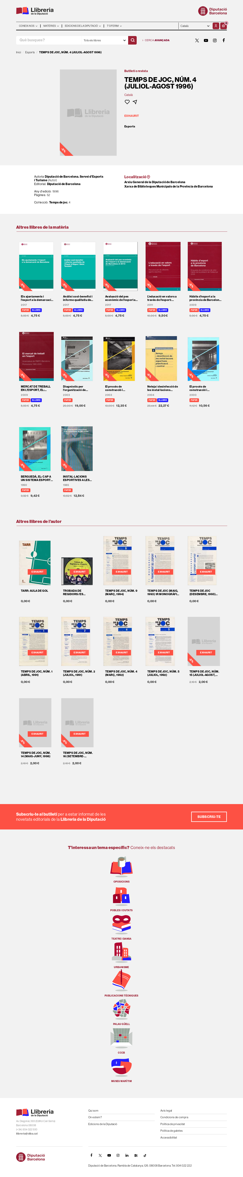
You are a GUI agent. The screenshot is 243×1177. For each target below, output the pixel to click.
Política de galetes (171, 1130)
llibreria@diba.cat (27, 1133)
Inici (18, 52)
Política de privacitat (172, 1124)
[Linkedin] (127, 1155)
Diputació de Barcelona (64, 184)
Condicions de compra (174, 1117)
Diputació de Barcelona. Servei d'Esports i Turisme (68, 178)
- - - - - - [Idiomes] (195, 26)
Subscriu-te (209, 816)
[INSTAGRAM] (215, 40)
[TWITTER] (197, 40)
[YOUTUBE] (206, 40)
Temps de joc (58, 202)
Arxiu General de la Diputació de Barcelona (154, 182)
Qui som (93, 1110)
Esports (129, 126)
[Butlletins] (136, 1155)
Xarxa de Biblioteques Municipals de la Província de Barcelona (168, 186)
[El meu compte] (216, 26)
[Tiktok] (145, 1155)
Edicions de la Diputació (102, 1124)
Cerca (156, 40)
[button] (223, 26)
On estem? (95, 1117)
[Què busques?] (48, 40)
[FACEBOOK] (224, 40)
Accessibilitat (168, 1137)
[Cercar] (132, 40)
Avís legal (166, 1110)
